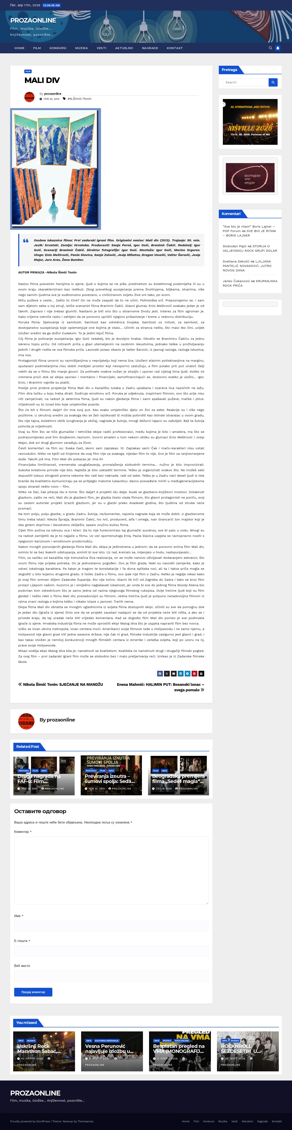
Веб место (22, 966)
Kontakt (175, 48)
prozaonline (52, 94)
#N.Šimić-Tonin (79, 99)
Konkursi (58, 48)
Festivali (24, 771)
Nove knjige (182, 1041)
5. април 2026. (100, 1058)
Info (44, 771)
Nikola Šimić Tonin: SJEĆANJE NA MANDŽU (60, 684)
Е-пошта (22, 941)
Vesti (101, 48)
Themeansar (85, 1121)
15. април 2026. (33, 1058)
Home (19, 48)
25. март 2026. (236, 1058)
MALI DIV (41, 80)
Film (37, 48)
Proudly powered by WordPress (30, 1121)
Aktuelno (124, 48)
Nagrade (150, 48)
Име (19, 916)
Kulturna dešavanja (106, 1041)
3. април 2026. (168, 1058)
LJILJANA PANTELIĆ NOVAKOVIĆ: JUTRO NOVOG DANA (247, 265)
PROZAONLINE (33, 20)
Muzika (81, 48)
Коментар (23, 832)
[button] (270, 48)
